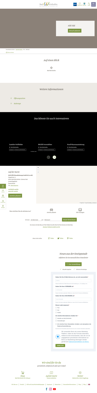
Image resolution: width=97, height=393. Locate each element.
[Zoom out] (38, 170)
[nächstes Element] (54, 157)
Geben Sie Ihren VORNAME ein (64, 286)
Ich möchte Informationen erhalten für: (66, 315)
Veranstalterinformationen (69, 384)
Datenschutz (58, 384)
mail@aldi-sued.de (13, 189)
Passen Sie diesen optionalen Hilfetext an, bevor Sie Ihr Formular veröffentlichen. (71, 293)
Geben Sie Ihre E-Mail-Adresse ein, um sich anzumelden (71, 277)
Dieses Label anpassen (62, 305)
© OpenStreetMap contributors (90, 202)
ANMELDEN (60, 345)
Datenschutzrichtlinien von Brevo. (79, 341)
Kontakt (22, 384)
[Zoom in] (38, 168)
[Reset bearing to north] (38, 172)
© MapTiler (82, 202)
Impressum (49, 384)
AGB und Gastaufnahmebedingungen (35, 384)
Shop (79, 384)
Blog (84, 384)
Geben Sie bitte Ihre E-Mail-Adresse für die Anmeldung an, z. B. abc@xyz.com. (71, 283)
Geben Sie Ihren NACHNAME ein (64, 295)
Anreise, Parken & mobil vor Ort (51, 227)
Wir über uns (15, 384)
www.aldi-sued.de (13, 191)
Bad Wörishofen (19, 49)
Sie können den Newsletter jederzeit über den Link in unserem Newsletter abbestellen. (72, 328)
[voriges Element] (48, 157)
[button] (73, 264)
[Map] (66, 185)
